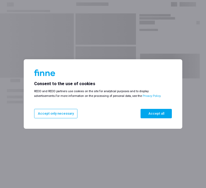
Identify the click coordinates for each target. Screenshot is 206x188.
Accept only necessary (56, 113)
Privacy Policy (151, 96)
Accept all (156, 113)
